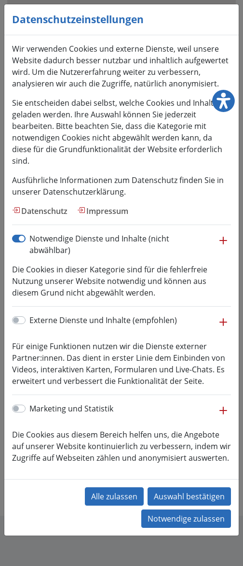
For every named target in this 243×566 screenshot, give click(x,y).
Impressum (107, 211)
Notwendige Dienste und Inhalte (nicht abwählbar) (99, 244)
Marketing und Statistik (71, 408)
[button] (223, 245)
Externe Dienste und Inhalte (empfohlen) (103, 320)
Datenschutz (44, 211)
